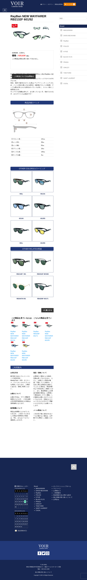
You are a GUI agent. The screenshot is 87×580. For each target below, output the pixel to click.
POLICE (38, 495)
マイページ (57, 488)
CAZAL (38, 510)
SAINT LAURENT (41, 508)
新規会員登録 (59, 4)
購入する (47, 310)
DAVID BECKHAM (42, 490)
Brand (62, 26)
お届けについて (15, 393)
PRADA (38, 501)
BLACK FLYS (40, 499)
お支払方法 (14, 372)
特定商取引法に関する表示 (62, 495)
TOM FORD (40, 506)
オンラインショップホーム (62, 486)
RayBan (38, 493)
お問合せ (56, 499)
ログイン (50, 4)
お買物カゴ (57, 490)
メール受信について (40, 410)
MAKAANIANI (40, 488)
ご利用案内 (57, 493)
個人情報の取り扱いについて (62, 497)
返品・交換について (40, 372)
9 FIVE (38, 497)
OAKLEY (39, 504)
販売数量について (16, 408)
